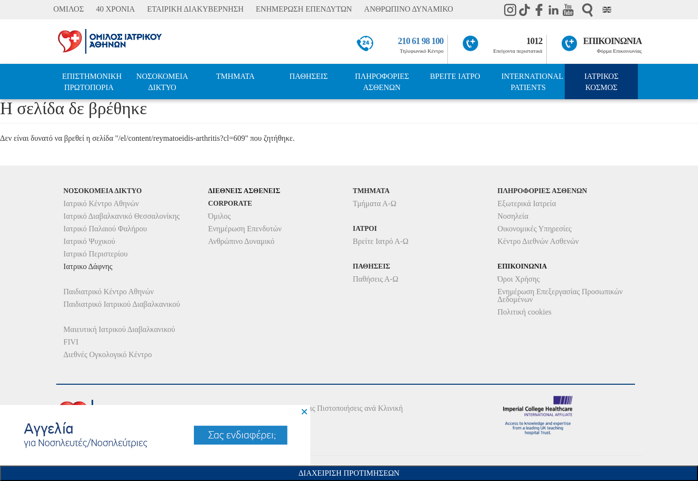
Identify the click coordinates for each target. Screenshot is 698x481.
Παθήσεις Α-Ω (375, 279)
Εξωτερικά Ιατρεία (526, 203)
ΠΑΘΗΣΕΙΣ (308, 76)
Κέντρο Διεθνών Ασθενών (538, 241)
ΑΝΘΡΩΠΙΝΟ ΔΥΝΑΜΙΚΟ (408, 9)
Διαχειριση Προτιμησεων (349, 473)
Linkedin (553, 9)
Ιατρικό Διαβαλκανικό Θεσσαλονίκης (121, 216)
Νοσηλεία (512, 216)
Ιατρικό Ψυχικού (89, 241)
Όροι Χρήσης (518, 279)
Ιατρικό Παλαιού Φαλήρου (105, 229)
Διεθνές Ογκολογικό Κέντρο (107, 354)
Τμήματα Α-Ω (375, 203)
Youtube (568, 9)
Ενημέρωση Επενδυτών (245, 229)
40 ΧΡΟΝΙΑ (115, 9)
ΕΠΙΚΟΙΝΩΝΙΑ (612, 41)
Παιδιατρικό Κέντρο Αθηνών (108, 291)
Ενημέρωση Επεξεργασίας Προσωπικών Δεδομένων (559, 295)
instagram (510, 9)
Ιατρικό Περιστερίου (95, 254)
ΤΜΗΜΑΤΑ (235, 76)
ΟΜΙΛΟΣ (68, 9)
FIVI (71, 342)
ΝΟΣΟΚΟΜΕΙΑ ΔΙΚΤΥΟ (162, 81)
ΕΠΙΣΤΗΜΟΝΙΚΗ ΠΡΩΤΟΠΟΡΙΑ (92, 81)
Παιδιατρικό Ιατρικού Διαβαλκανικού (121, 304)
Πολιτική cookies (524, 312)
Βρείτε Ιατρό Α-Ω (381, 241)
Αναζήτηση (587, 10)
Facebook (539, 9)
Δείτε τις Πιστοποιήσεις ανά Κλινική (345, 408)
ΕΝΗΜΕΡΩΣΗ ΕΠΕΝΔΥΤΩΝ (304, 9)
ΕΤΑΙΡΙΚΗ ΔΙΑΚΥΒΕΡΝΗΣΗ (195, 9)
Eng (607, 9)
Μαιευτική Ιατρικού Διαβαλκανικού (119, 329)
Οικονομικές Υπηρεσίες (534, 229)
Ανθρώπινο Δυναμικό (241, 241)
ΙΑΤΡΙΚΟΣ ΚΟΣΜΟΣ (602, 81)
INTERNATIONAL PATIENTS (532, 81)
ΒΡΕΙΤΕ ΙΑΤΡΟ (455, 76)
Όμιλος (219, 216)
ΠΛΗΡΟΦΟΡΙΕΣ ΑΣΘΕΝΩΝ (382, 81)
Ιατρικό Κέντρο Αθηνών (101, 203)
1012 (534, 41)
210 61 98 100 (421, 41)
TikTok (524, 9)
